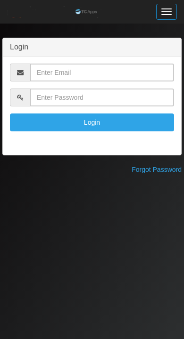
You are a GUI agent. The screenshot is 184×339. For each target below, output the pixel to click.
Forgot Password (157, 169)
